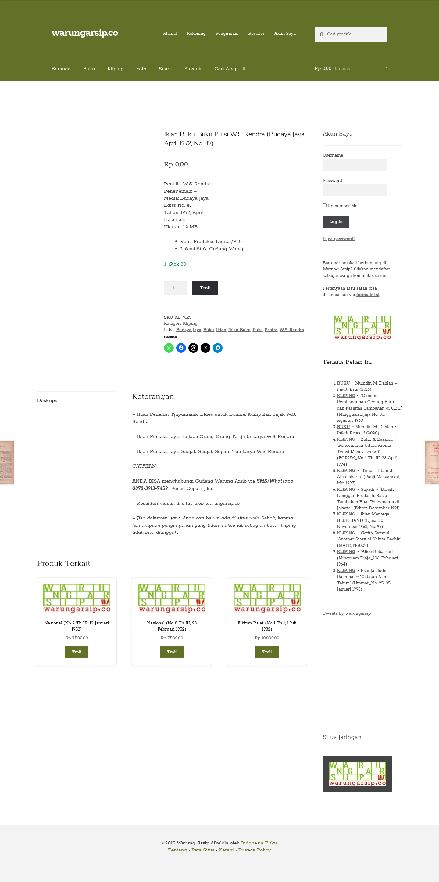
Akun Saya (285, 33)
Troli (205, 288)
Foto (141, 69)
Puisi (257, 330)
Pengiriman (227, 33)
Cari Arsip (225, 69)
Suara (165, 69)
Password (332, 180)
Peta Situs (203, 850)
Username (333, 155)
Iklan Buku (239, 330)
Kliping (116, 69)
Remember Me (340, 206)
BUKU (343, 383)
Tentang (177, 850)
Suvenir (193, 69)
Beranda (61, 69)
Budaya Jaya (188, 330)
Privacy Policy (254, 850)
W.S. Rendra (292, 330)
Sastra (271, 330)
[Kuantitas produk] (175, 288)
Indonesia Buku (259, 843)
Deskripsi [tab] (48, 400)
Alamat (170, 33)
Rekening (196, 33)
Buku (89, 69)
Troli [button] (76, 652)
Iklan (221, 330)
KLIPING (346, 396)
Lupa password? (339, 239)
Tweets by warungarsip (347, 613)
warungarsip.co (85, 33)
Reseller (256, 33)
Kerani (226, 850)
